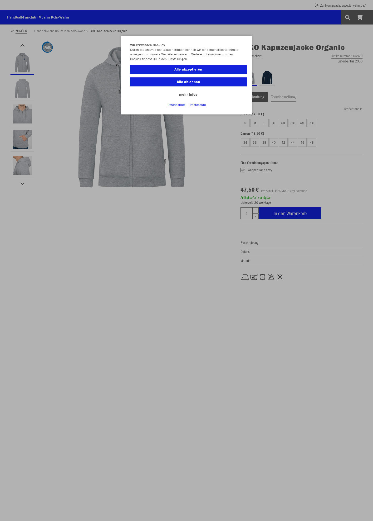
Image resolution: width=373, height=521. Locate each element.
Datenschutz (176, 105)
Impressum (198, 105)
